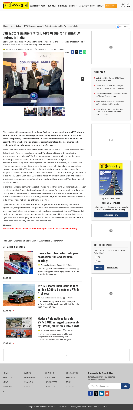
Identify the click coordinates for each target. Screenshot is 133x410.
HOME (5, 373)
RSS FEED (7, 391)
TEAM (68, 382)
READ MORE (8, 278)
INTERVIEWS (62, 6)
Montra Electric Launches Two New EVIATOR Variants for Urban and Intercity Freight (109, 111)
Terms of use (64, 407)
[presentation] (6, 80)
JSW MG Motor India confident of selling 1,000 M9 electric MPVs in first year (58, 289)
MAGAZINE (50, 377)
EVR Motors (44, 240)
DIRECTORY (50, 386)
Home (5, 26)
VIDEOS (92, 6)
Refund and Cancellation (98, 407)
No (99, 261)
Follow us (122, 26)
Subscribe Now (111, 214)
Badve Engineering (16, 240)
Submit (99, 268)
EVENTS (27, 373)
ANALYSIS (83, 6)
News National (16, 26)
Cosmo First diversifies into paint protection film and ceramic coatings (59, 257)
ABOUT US (7, 377)
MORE (99, 6)
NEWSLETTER (51, 382)
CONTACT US (72, 373)
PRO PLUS (111, 5)
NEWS (43, 6)
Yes (99, 257)
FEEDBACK (71, 377)
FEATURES (52, 6)
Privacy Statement (78, 407)
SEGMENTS (34, 6)
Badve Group (31, 240)
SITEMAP (70, 386)
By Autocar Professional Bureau (18, 49)
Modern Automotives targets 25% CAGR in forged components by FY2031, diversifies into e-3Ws (58, 322)
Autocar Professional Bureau (50, 265)
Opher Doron (56, 240)
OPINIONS (73, 6)
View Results (112, 268)
